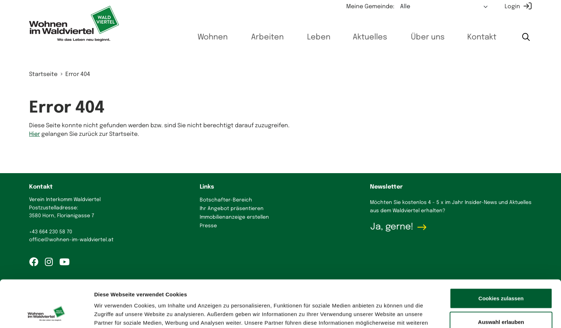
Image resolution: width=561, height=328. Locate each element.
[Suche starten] (526, 37)
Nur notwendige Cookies (501, 304)
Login (512, 7)
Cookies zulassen (501, 258)
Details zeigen (382, 314)
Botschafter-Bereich (226, 200)
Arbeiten (261, 37)
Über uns (425, 37)
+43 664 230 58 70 (50, 231)
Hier (34, 134)
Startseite (43, 74)
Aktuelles (366, 37)
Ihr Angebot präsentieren (232, 208)
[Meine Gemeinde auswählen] (444, 6)
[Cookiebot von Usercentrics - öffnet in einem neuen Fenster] (46, 314)
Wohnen (206, 37)
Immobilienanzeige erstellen (234, 217)
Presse (208, 225)
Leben (314, 37)
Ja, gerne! (391, 227)
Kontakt (480, 37)
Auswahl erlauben (501, 281)
